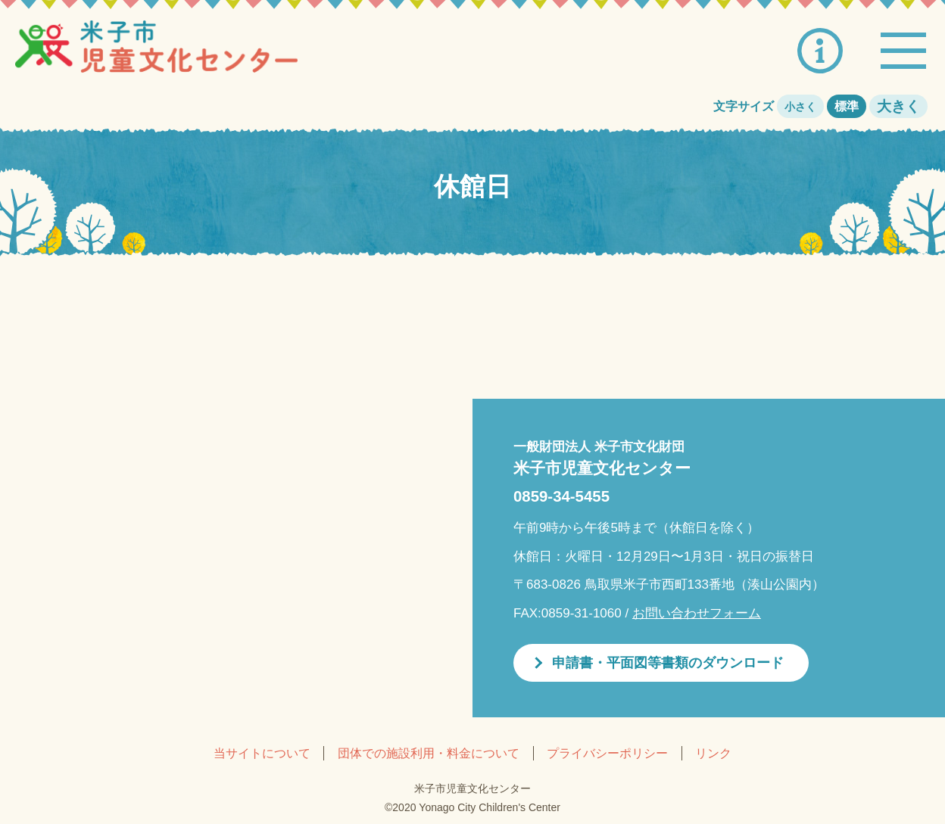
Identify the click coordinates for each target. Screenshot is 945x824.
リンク (713, 753)
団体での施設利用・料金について (428, 753)
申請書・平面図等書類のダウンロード (668, 662)
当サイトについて (262, 753)
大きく (898, 106)
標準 (846, 106)
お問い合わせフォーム (696, 613)
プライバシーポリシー (607, 753)
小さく (800, 107)
